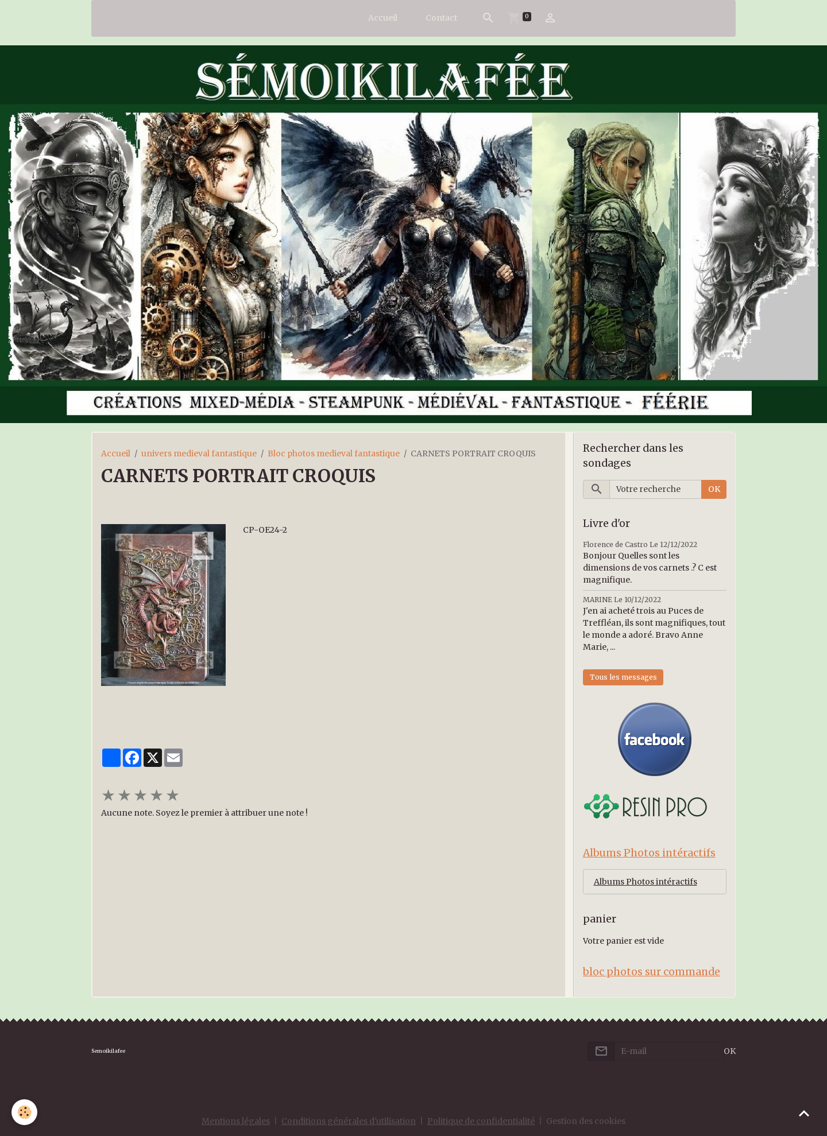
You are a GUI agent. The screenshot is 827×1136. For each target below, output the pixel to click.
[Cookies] (24, 1112)
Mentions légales (236, 1121)
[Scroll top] (804, 1113)
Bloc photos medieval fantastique (334, 453)
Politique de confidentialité (481, 1121)
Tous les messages (623, 677)
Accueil (382, 18)
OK (714, 489)
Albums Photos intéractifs (645, 882)
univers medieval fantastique (199, 453)
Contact (441, 18)
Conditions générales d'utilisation (348, 1121)
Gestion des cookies (585, 1121)
